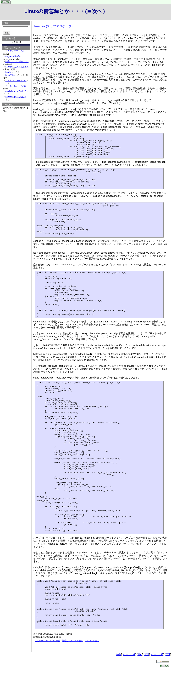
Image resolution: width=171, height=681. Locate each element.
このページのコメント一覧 (47, 640)
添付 (140, 654)
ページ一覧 (157, 654)
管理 (167, 654)
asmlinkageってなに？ (15, 91)
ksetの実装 (10, 75)
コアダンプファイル (14, 51)
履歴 (146, 654)
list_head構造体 (12, 56)
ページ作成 (129, 654)
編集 (118, 654)
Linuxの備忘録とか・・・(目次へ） (66, 11)
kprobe (8, 72)
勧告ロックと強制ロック (16, 61)
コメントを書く (92, 640)
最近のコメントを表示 (72, 640)
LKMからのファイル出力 (16, 66)
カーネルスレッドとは (15, 80)
